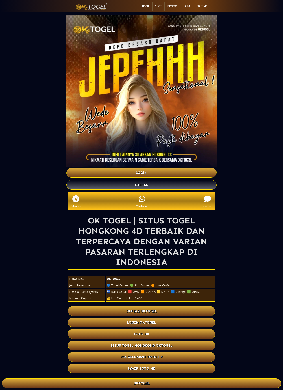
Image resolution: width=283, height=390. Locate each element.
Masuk (187, 6)
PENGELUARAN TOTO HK (141, 357)
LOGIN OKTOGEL (141, 322)
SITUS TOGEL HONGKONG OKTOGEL (142, 345)
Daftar (202, 6)
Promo (172, 6)
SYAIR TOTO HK (141, 368)
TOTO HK (141, 334)
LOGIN (141, 173)
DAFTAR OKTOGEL (141, 311)
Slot (158, 6)
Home (146, 6)
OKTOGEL (113, 279)
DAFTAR (141, 185)
